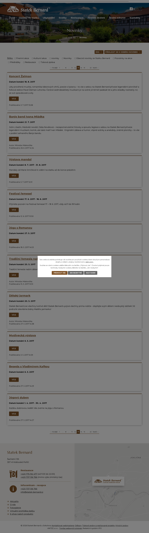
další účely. (90, 262)
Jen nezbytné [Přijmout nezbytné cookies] (76, 273)
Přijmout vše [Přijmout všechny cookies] (60, 273)
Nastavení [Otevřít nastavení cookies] (90, 273)
